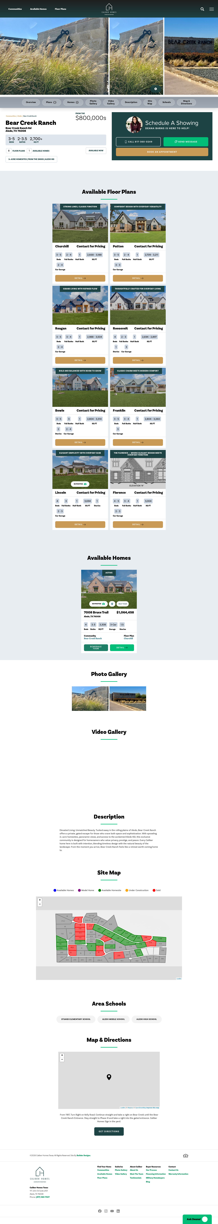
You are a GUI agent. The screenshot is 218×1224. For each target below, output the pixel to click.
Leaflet (179, 985)
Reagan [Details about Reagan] (60, 330)
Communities (15, 9)
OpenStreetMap (140, 1114)
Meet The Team (136, 1181)
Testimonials (135, 1185)
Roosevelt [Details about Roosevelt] (120, 330)
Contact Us (173, 1177)
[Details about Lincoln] (80, 473)
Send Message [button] (187, 141)
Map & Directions (186, 102)
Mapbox (130, 1114)
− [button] (40, 911)
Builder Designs (83, 1162)
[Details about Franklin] (138, 390)
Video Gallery (111, 102)
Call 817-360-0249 (140, 141)
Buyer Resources (153, 1174)
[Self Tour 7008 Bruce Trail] (123, 609)
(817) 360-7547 (43, 1204)
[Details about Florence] (138, 473)
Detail (78, 278)
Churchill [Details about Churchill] (62, 246)
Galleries (119, 1174)
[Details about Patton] (138, 223)
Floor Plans (60, 9)
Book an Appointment (162, 152)
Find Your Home (104, 1174)
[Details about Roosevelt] (138, 306)
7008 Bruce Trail (96, 619)
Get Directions (109, 1138)
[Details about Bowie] (80, 390)
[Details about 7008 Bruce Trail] (109, 594)
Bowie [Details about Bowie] (59, 413)
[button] (202, 9)
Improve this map (152, 1114)
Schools (167, 102)
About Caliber (136, 1174)
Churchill (128, 644)
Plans (51, 102)
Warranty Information (178, 1181)
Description (131, 102)
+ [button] (40, 907)
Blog (148, 1189)
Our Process (151, 1177)
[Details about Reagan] (80, 306)
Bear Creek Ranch (93, 644)
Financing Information (156, 1181)
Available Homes (38, 9)
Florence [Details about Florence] (119, 497)
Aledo (20, 116)
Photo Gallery (93, 102)
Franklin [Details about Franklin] (119, 413)
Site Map (150, 102)
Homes (73, 102)
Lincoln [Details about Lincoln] (60, 497)
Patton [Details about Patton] (118, 246)
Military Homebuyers (155, 1185)
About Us (134, 1177)
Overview (31, 102)
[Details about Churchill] (80, 223)
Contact (172, 1174)
